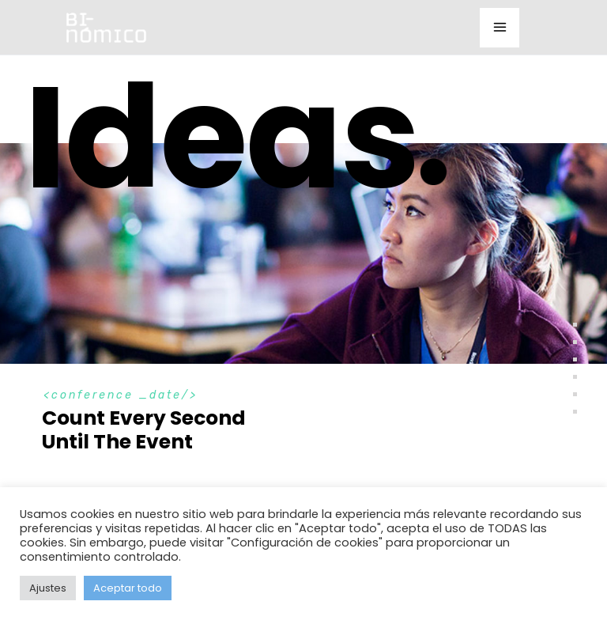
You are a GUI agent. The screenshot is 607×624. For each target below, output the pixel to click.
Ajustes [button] (47, 588)
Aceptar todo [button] (127, 588)
